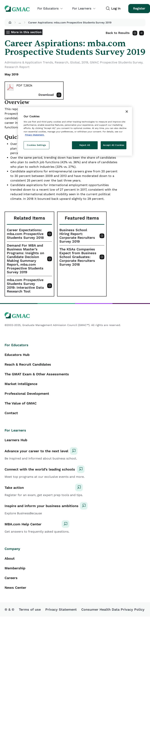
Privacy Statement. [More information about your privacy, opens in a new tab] (34, 134)
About (10, 558)
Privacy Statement (61, 609)
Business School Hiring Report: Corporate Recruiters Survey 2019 (77, 235)
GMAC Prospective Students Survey (116, 62)
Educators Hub (17, 355)
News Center (15, 588)
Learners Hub (16, 440)
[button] (10, 22)
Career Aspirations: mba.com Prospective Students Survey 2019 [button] (70, 22)
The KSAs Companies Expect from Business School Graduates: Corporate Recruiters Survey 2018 (77, 256)
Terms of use (30, 609)
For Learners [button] (84, 8)
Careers (11, 578)
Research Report (17, 67)
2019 (84, 62)
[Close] (127, 111)
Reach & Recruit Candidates (28, 364)
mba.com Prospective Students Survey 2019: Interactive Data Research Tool (25, 285)
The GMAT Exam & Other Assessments (37, 374)
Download (46, 95)
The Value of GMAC (21, 403)
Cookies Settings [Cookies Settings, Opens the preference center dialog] (36, 145)
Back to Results (118, 33)
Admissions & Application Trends (29, 62)
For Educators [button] (50, 8)
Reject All (84, 145)
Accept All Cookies (113, 145)
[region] (75, 131)
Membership (15, 568)
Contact (11, 413)
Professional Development (27, 393)
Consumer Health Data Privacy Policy (112, 609)
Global (75, 62)
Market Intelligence (21, 384)
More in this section (26, 32)
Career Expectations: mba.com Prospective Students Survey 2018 (25, 234)
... (20, 22)
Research (61, 62)
